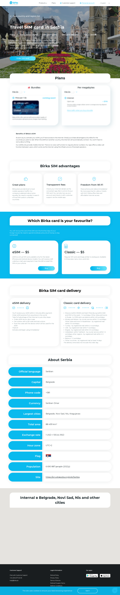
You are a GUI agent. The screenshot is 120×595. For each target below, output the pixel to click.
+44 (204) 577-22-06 (16, 578)
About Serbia (90, 34)
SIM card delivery (70, 34)
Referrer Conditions (56, 586)
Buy (46, 268)
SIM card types (49, 34)
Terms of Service (55, 580)
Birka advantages (28, 34)
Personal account (88, 3)
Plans (54, 3)
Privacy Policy (54, 578)
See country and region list (26, 16)
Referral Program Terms (57, 583)
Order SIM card (22, 58)
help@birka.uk (14, 580)
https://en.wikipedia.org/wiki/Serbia (63, 477)
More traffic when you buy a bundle (80, 110)
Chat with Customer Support (18, 575)
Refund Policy (54, 575)
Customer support (68, 3)
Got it (87, 591)
